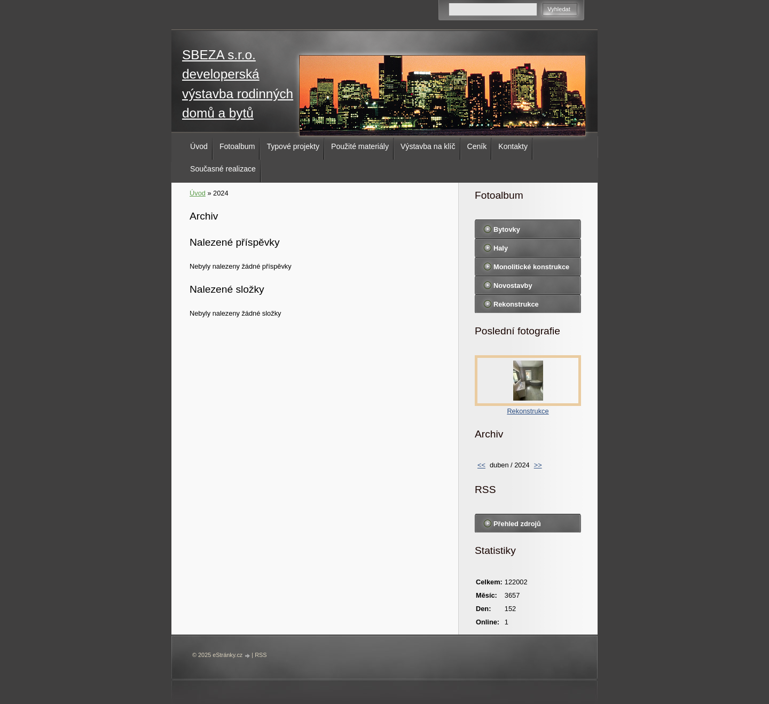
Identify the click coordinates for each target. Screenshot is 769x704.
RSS (260, 655)
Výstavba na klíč (428, 146)
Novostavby (512, 285)
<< (481, 465)
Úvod (199, 146)
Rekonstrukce (516, 304)
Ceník (477, 146)
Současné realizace (223, 169)
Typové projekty (292, 146)
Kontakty (513, 146)
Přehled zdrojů (517, 524)
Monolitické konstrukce (531, 267)
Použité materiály (360, 146)
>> (538, 465)
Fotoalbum (237, 146)
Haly (500, 248)
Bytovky (506, 229)
